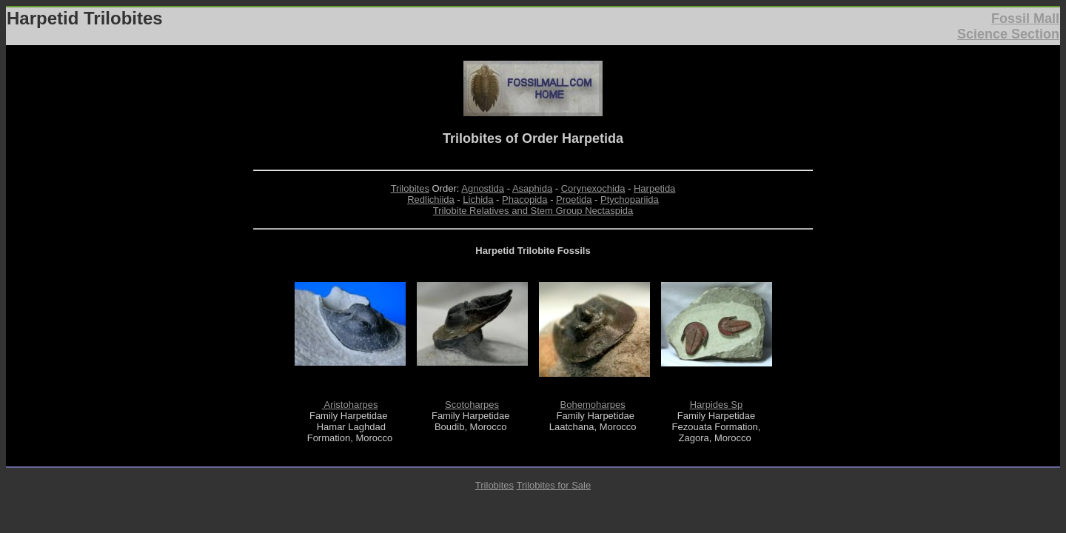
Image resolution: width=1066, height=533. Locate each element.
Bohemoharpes (593, 404)
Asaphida (532, 188)
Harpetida (654, 188)
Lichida (478, 199)
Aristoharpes (350, 404)
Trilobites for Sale (553, 485)
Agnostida (482, 188)
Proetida (573, 199)
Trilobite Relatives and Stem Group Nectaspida (533, 210)
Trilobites (410, 188)
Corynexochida (593, 188)
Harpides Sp (716, 404)
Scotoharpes (472, 404)
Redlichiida (431, 199)
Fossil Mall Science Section (1008, 26)
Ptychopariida (629, 199)
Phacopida (524, 199)
